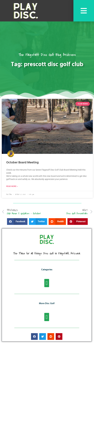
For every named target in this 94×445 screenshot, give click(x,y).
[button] (17, 221)
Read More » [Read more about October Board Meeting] (12, 186)
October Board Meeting (22, 162)
